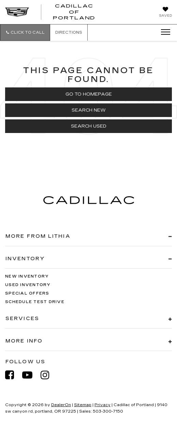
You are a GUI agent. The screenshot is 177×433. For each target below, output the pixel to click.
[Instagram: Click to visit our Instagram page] (48, 375)
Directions (68, 32)
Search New (89, 110)
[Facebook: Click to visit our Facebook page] (13, 375)
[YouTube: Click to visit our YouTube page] (30, 375)
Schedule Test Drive (34, 302)
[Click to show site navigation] (163, 32)
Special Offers (27, 293)
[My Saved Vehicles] (165, 12)
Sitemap (82, 405)
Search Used (88, 126)
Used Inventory (28, 285)
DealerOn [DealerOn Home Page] (61, 405)
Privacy (102, 405)
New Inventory (27, 276)
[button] (25, 32)
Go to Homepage (88, 94)
